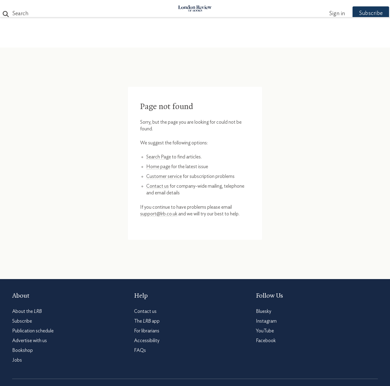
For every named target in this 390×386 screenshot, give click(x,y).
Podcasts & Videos (194, 40)
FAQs (140, 350)
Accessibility (146, 340)
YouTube (265, 330)
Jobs (17, 360)
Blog (149, 40)
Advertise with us (29, 340)
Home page (158, 166)
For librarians (146, 330)
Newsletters (301, 40)
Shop (266, 40)
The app (147, 321)
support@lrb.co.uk (158, 213)
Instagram (266, 321)
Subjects (121, 40)
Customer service (164, 176)
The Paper (84, 40)
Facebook (266, 340)
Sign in (326, 13)
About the (27, 311)
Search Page (158, 156)
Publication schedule (33, 330)
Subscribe (359, 13)
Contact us (157, 186)
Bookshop (22, 350)
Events (240, 40)
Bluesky (263, 311)
